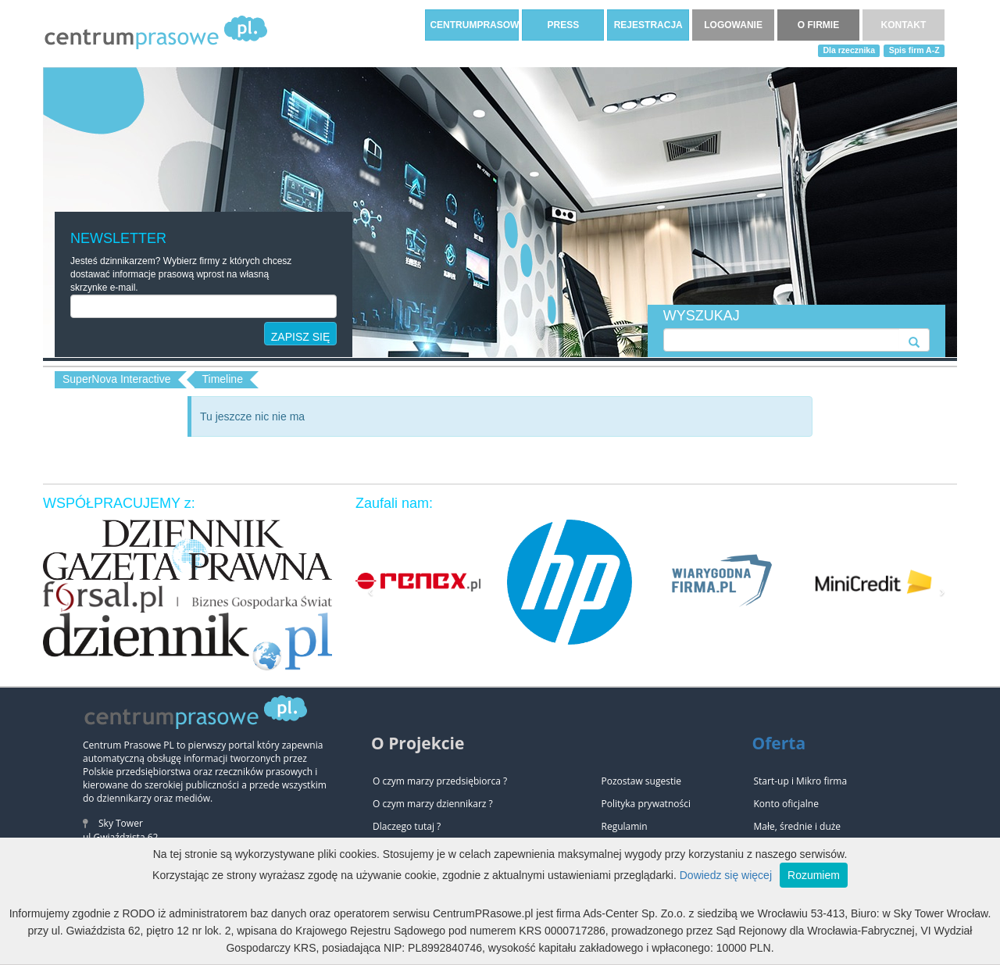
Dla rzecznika (849, 50)
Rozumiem (814, 875)
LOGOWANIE (733, 25)
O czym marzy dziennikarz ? (433, 803)
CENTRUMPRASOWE (474, 25)
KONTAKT (904, 25)
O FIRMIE (818, 25)
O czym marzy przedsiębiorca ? (440, 781)
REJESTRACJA (648, 25)
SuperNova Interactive (116, 379)
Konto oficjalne (786, 803)
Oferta (779, 743)
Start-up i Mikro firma (801, 781)
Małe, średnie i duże (797, 826)
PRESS (563, 25)
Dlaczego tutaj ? (407, 826)
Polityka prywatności (646, 803)
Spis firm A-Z (914, 50)
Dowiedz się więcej (726, 875)
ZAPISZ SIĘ (300, 337)
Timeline (222, 379)
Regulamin (625, 826)
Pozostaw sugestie (641, 781)
